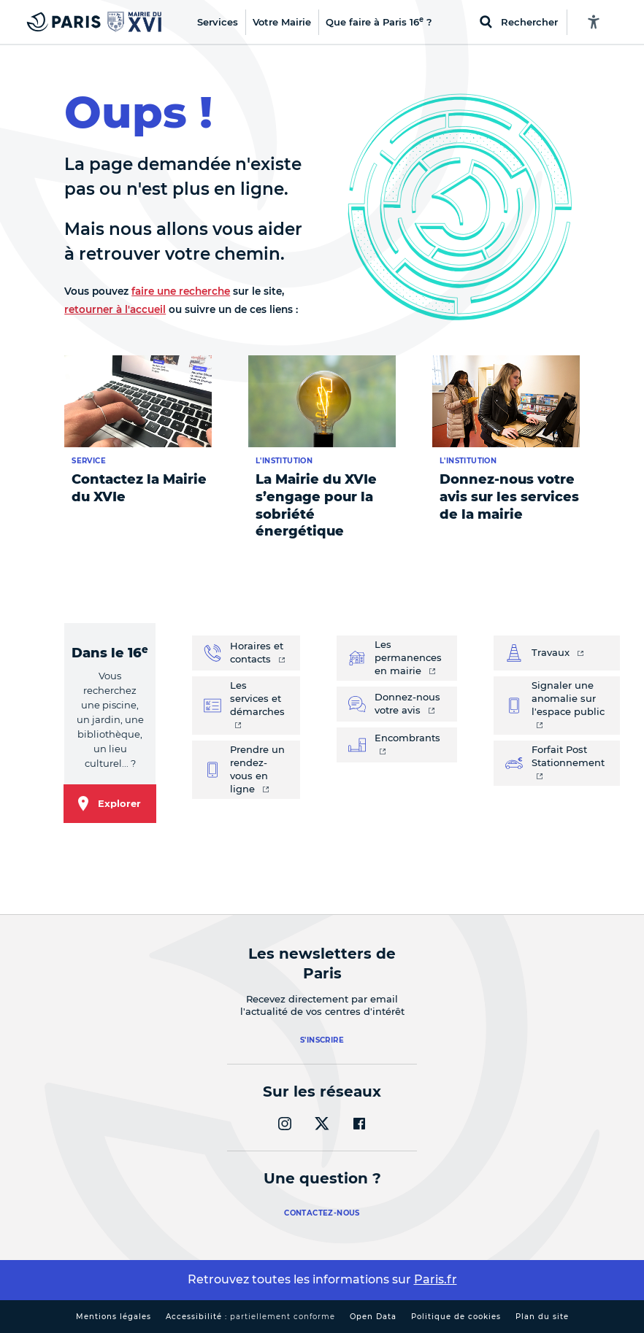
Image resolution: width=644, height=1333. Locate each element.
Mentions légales (113, 1316)
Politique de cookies (456, 1316)
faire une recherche (180, 291)
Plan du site (542, 1316)
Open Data (373, 1316)
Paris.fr (435, 1279)
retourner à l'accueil (115, 309)
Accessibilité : (250, 1316)
